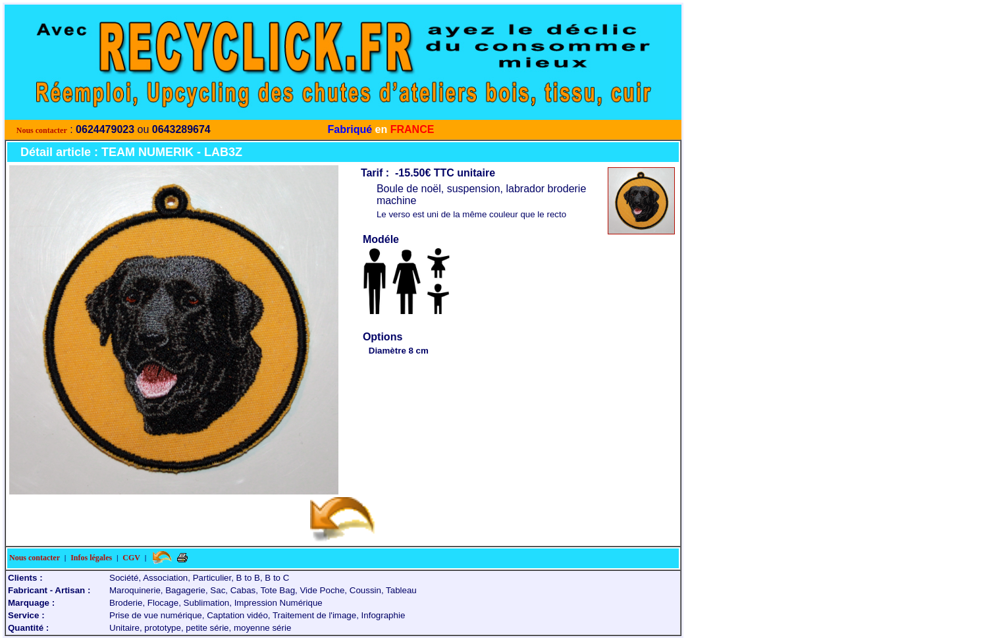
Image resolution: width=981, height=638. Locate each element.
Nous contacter (41, 130)
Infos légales (91, 557)
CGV (131, 557)
